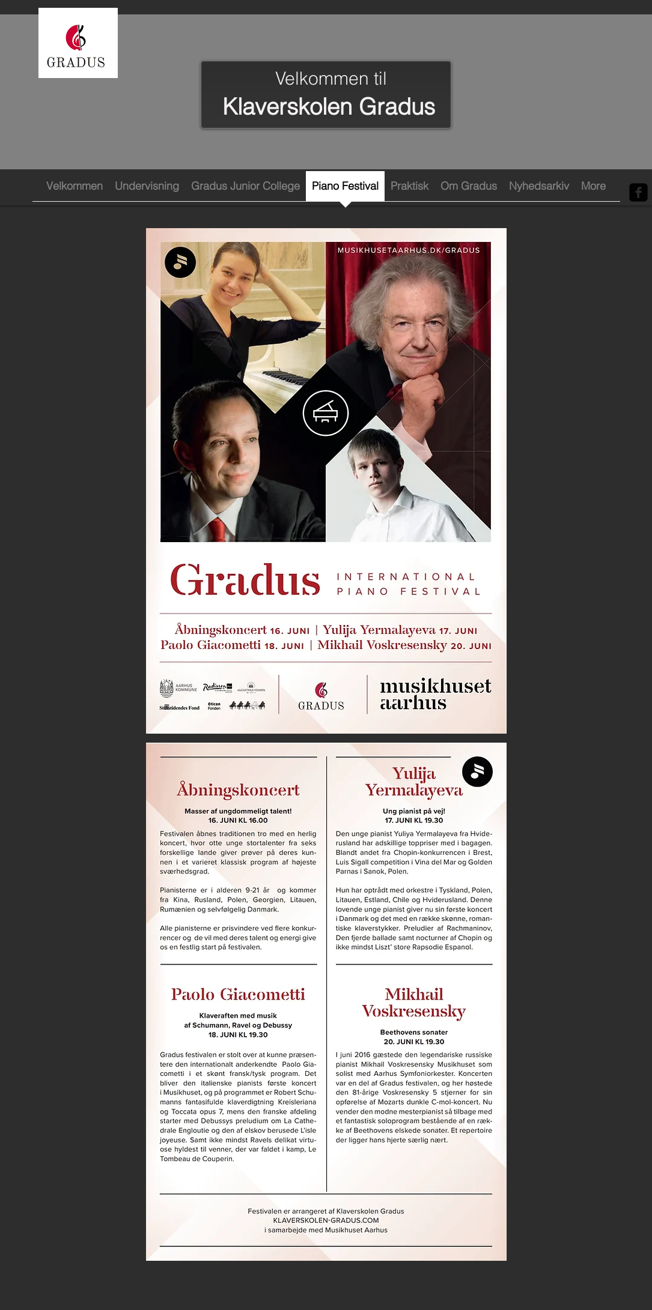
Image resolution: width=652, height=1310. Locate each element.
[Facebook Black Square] (638, 192)
